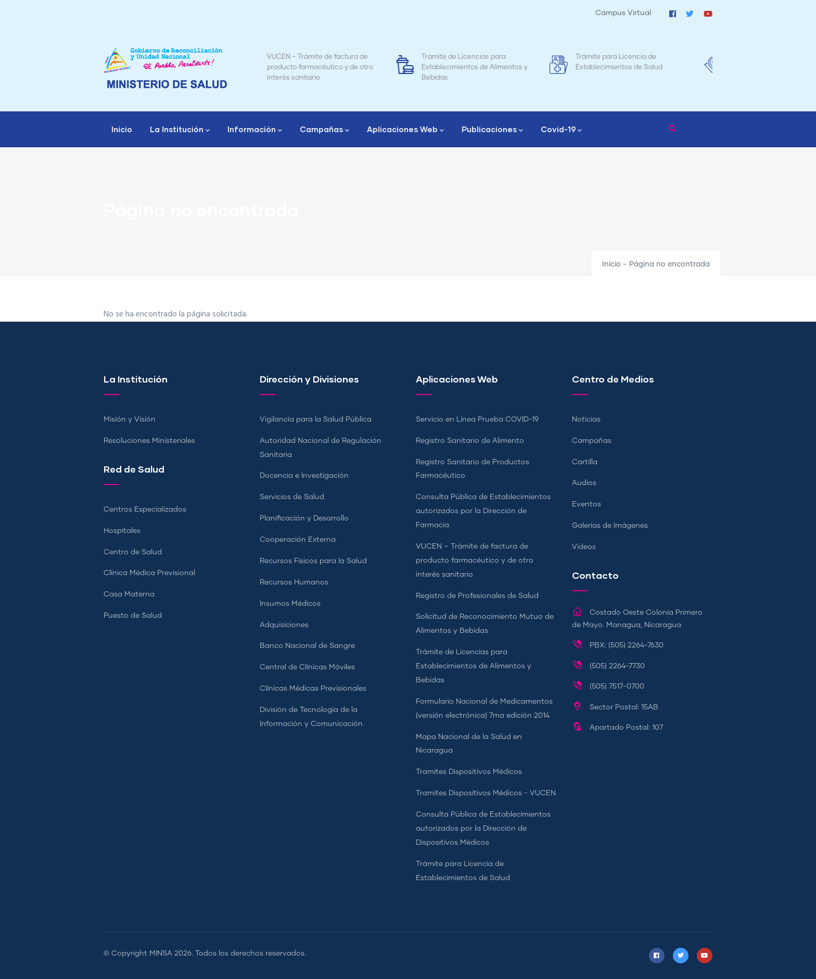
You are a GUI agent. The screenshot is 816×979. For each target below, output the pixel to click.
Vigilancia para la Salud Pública (316, 419)
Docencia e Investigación (304, 475)
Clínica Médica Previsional (149, 573)
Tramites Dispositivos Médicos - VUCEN (486, 793)
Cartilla (584, 462)
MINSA (160, 953)
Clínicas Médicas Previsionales (313, 688)
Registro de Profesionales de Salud (477, 596)
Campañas (324, 130)
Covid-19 (561, 130)
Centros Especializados (145, 509)
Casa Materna (129, 594)
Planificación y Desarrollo (304, 518)
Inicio (121, 129)
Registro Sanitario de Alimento (470, 440)
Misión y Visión (130, 419)
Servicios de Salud (292, 497)
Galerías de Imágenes (610, 525)
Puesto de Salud (133, 615)
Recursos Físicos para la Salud (313, 561)
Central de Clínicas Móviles (307, 667)
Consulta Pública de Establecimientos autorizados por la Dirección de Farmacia (483, 511)
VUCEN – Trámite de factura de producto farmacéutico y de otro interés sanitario (339, 67)
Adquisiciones (284, 625)
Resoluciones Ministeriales (149, 440)
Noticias (586, 419)
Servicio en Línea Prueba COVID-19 (477, 419)
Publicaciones (492, 130)
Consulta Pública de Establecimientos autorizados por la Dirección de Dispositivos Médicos (483, 828)
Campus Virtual (623, 13)
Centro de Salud (133, 552)
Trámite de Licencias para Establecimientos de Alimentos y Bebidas (493, 67)
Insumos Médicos (290, 603)
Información (254, 130)
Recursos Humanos (294, 582)
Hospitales (122, 531)
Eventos (586, 504)
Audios (584, 483)
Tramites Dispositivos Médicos (469, 771)
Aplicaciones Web (405, 130)
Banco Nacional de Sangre (307, 646)
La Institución (180, 130)
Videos (584, 547)
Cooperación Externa (298, 539)
